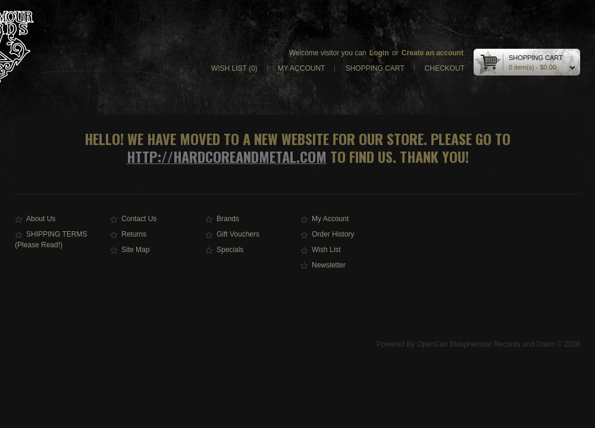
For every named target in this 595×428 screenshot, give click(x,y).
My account (301, 68)
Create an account (433, 53)
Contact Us (138, 219)
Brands (228, 219)
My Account (330, 219)
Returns (133, 234)
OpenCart (432, 344)
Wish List (326, 250)
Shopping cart (374, 68)
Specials (230, 250)
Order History (333, 234)
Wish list (234, 68)
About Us (40, 219)
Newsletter (329, 265)
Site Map (135, 250)
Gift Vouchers (238, 234)
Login (379, 53)
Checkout (445, 68)
